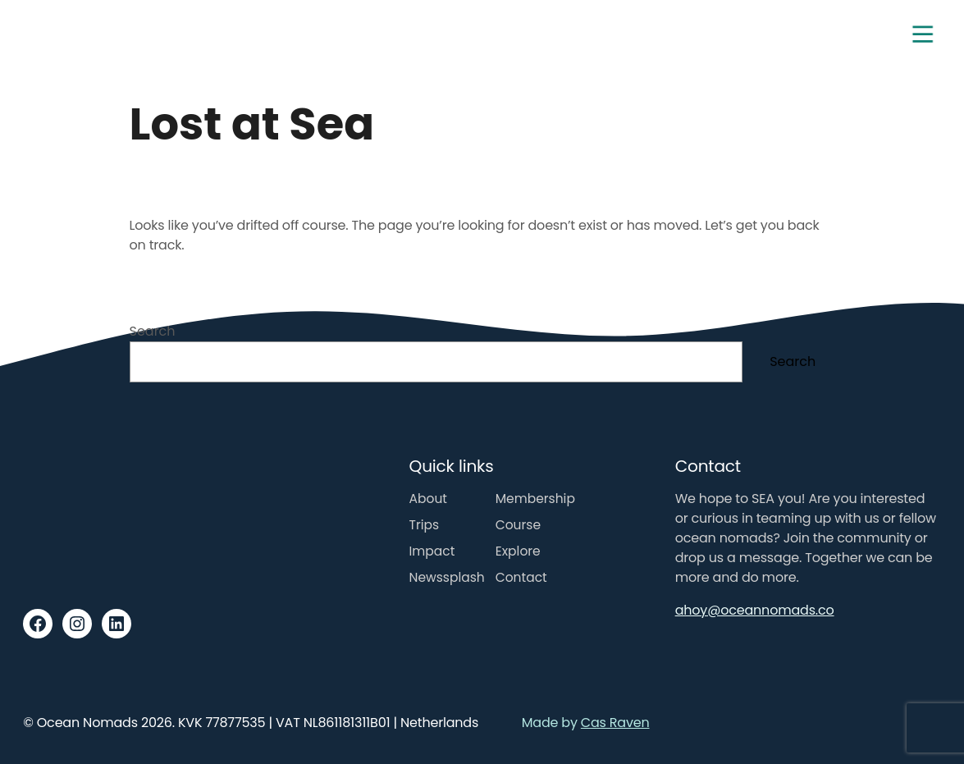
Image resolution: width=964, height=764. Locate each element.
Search (153, 331)
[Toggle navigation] (923, 34)
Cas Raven (615, 722)
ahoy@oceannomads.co (754, 610)
